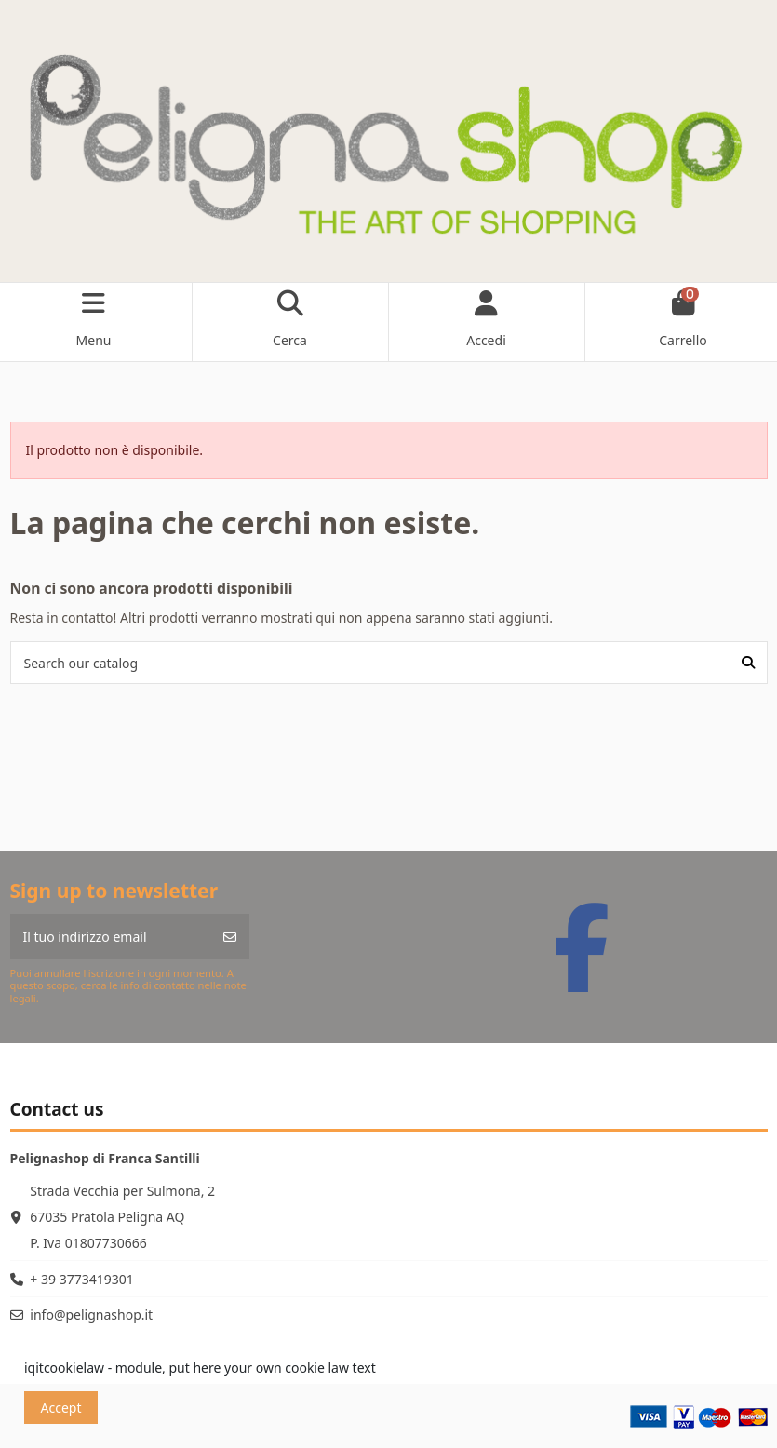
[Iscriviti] (229, 936)
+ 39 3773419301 (81, 1279)
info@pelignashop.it (91, 1314)
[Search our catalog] (748, 662)
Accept (61, 1407)
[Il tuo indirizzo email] (110, 936)
